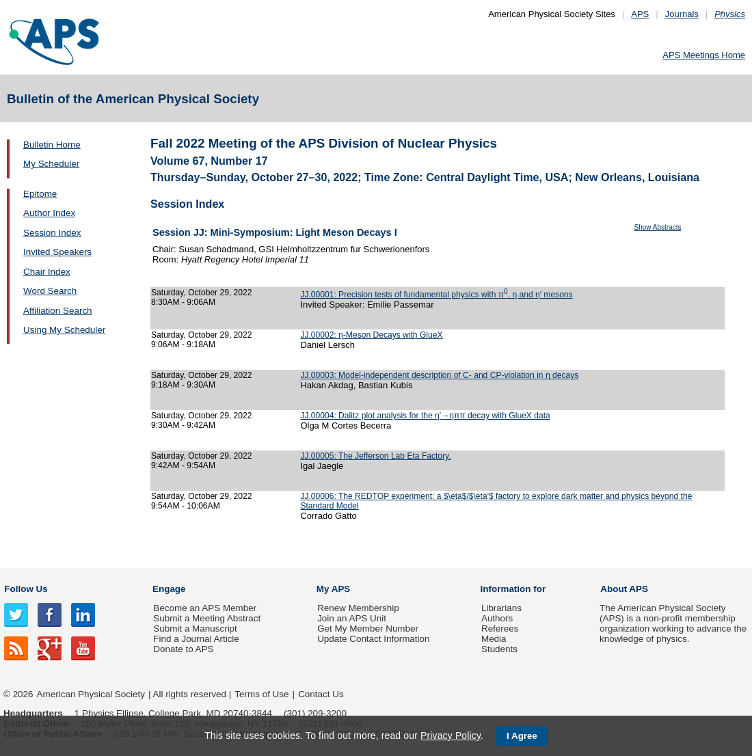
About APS (624, 589)
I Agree (522, 736)
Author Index (49, 213)
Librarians (501, 608)
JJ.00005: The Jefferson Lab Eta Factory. (375, 456)
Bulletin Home (52, 144)
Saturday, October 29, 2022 (201, 292)
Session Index (52, 233)
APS (640, 14)
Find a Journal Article (196, 639)
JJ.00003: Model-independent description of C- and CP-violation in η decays (439, 375)
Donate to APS (183, 649)
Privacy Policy (450, 735)
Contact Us (320, 694)
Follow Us (25, 589)
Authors (497, 618)
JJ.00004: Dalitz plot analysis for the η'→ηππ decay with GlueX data (425, 415)
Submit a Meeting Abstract (206, 618)
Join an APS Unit (351, 618)
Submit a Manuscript (195, 628)
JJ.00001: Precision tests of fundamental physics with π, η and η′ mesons (436, 294)
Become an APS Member (204, 608)
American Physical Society (91, 694)
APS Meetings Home (703, 55)
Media (494, 639)
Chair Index (46, 272)
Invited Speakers (57, 252)
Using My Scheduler (64, 330)
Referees (500, 628)
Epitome (40, 194)
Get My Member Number (367, 628)
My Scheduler (51, 164)
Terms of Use (261, 694)
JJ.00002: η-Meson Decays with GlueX (371, 335)
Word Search (50, 291)
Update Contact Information (373, 639)
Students (499, 649)
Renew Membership (358, 608)
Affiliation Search (57, 311)
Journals (682, 14)
